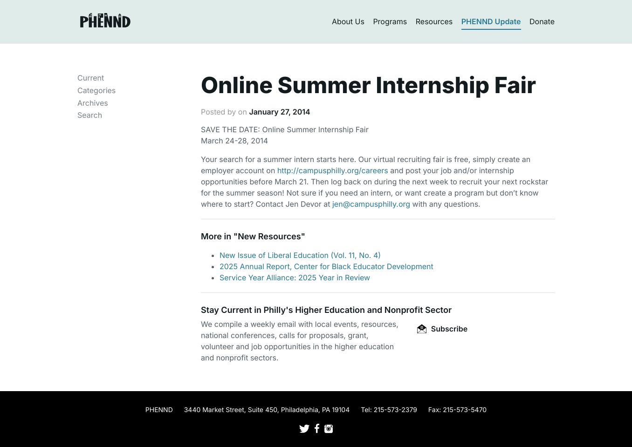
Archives (92, 103)
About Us (348, 21)
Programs (390, 21)
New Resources (269, 237)
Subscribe (442, 328)
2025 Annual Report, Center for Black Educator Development (326, 266)
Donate (542, 21)
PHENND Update (491, 21)
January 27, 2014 (279, 111)
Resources (434, 21)
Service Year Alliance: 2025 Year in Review (295, 277)
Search (89, 115)
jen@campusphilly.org (371, 204)
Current (90, 77)
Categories (96, 90)
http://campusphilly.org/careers (332, 170)
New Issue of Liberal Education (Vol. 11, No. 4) (300, 255)
